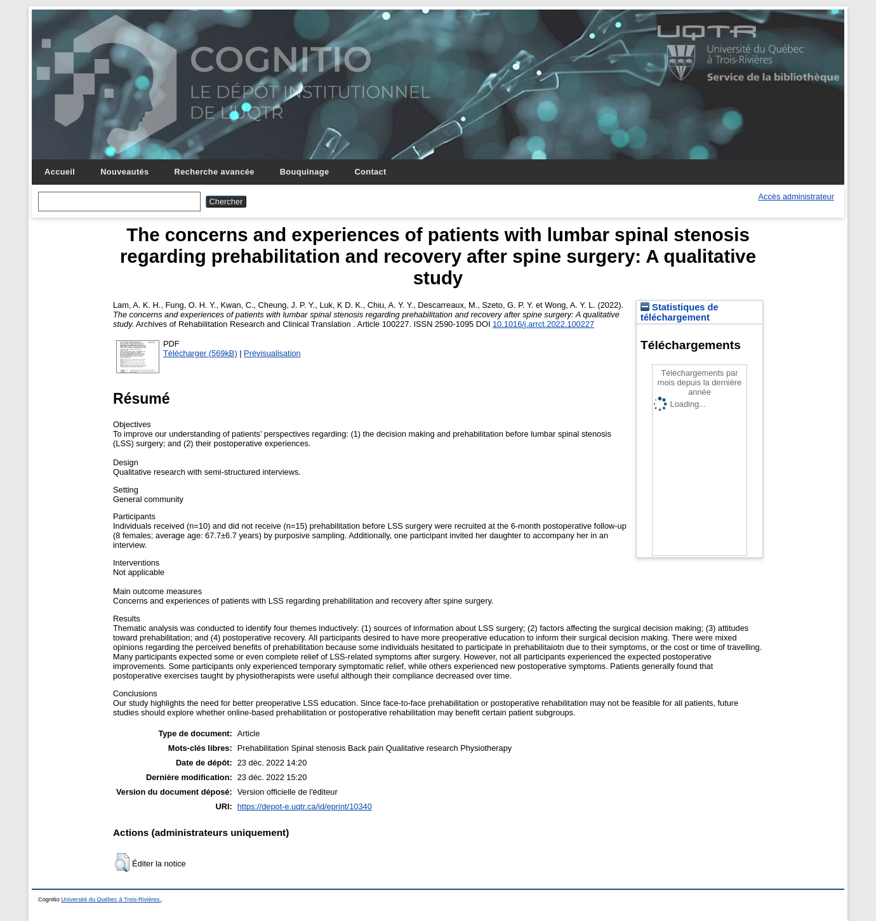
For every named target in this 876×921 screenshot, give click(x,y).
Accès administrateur (796, 196)
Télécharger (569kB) (200, 353)
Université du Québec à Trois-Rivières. (111, 899)
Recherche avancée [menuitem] (215, 171)
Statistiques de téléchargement (679, 312)
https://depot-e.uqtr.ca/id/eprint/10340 (304, 806)
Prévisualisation (272, 353)
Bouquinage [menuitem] (304, 171)
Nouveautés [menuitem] (124, 171)
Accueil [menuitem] (59, 171)
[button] (122, 862)
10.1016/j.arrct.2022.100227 (543, 324)
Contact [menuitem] (370, 171)
